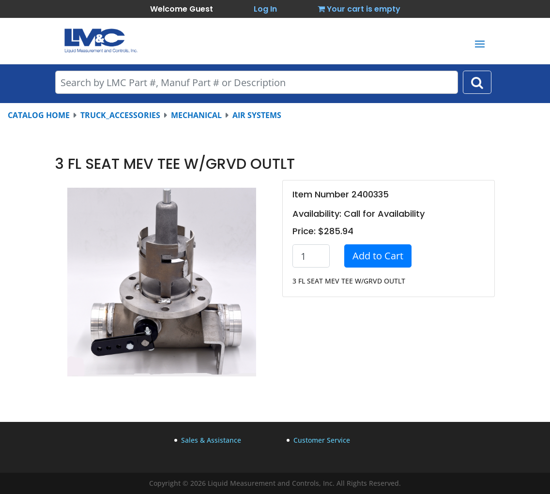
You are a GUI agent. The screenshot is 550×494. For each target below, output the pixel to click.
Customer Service (321, 440)
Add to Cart (377, 255)
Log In (265, 9)
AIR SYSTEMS (256, 115)
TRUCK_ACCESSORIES (120, 115)
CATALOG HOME (39, 115)
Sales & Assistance (211, 440)
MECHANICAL (196, 115)
